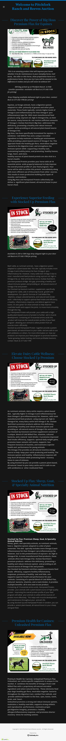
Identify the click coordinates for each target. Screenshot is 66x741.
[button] (6, 7)
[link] (33, 9)
